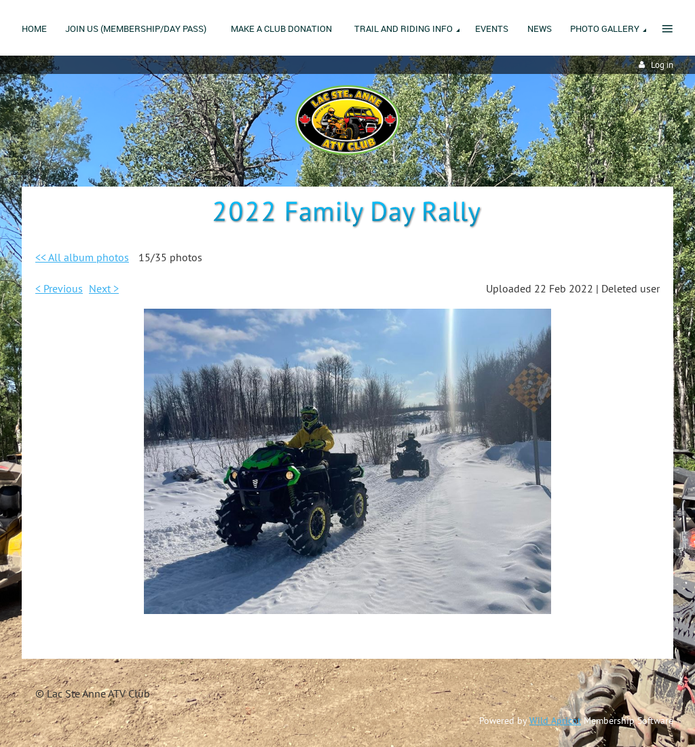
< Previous (59, 288)
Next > (104, 288)
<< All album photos (82, 257)
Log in (662, 65)
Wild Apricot (555, 720)
